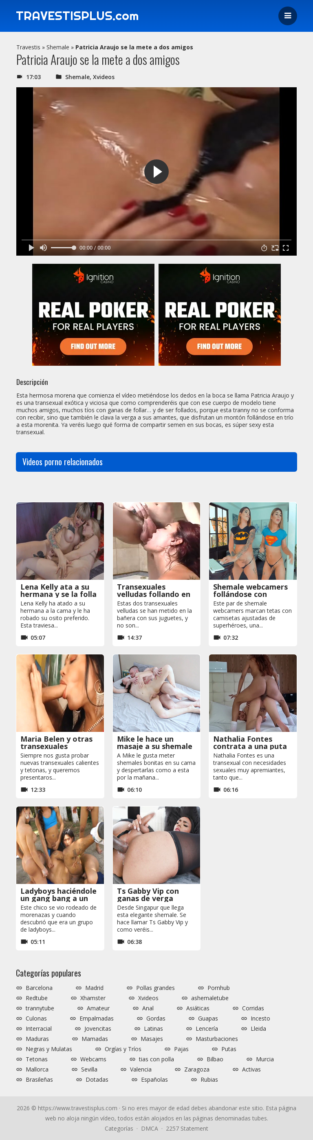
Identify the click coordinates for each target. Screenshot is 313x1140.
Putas (228, 1049)
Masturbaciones (217, 1039)
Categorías (119, 1128)
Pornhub (218, 988)
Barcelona (39, 988)
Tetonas (37, 1059)
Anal (148, 1008)
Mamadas (95, 1039)
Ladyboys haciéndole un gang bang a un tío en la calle (58, 898)
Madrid (94, 988)
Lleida (258, 1028)
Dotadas (97, 1079)
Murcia (265, 1059)
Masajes (152, 1039)
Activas (251, 1069)
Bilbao (215, 1059)
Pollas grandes (155, 988)
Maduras (37, 1039)
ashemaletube (210, 998)
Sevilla (89, 1069)
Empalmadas (96, 1018)
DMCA (149, 1128)
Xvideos (104, 77)
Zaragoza (196, 1069)
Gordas (155, 1018)
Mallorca (37, 1069)
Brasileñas (39, 1079)
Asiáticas (197, 1008)
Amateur (98, 1008)
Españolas (154, 1079)
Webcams (93, 1059)
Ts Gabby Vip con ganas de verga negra (148, 898)
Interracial (39, 1028)
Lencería (207, 1028)
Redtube (37, 998)
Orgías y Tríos (123, 1049)
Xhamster (93, 998)
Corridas (253, 1008)
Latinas (153, 1028)
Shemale (57, 47)
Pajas (181, 1049)
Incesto (260, 1018)
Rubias (209, 1079)
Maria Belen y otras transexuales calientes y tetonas (56, 746)
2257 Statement (187, 1128)
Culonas (36, 1018)
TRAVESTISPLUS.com (77, 16)
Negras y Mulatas (49, 1049)
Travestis (28, 47)
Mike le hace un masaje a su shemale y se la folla (154, 746)
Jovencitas (97, 1028)
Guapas (208, 1018)
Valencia (141, 1069)
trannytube (40, 1008)
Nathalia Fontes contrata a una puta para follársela (250, 746)
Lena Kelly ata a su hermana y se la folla (58, 590)
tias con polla (156, 1059)
